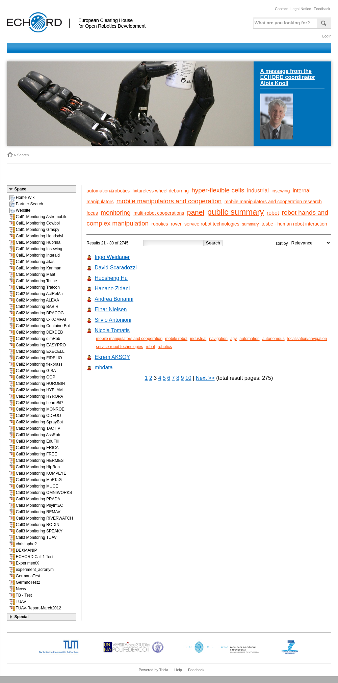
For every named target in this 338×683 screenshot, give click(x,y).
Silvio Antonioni (113, 320)
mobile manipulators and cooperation (169, 201)
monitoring (116, 212)
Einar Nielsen (111, 309)
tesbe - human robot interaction (294, 224)
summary (250, 224)
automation (249, 338)
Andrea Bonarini (114, 299)
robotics (159, 224)
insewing (280, 190)
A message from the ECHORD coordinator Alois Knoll (287, 77)
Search (23, 155)
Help (178, 670)
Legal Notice (300, 9)
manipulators (99, 201)
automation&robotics (108, 190)
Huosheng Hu (111, 278)
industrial (258, 190)
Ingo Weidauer (112, 257)
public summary (235, 211)
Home (9, 154)
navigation (218, 338)
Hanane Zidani (112, 288)
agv (233, 338)
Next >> (205, 378)
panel (195, 212)
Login (327, 36)
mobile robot (176, 338)
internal (301, 190)
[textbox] (284, 21)
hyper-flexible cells (217, 190)
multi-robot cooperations (158, 213)
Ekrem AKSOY (112, 357)
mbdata (103, 367)
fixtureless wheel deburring (160, 190)
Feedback (322, 9)
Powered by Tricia (153, 670)
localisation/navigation (307, 338)
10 (188, 378)
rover (176, 224)
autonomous (273, 338)
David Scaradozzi (116, 267)
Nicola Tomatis (112, 330)
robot (273, 213)
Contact (281, 9)
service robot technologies (211, 224)
